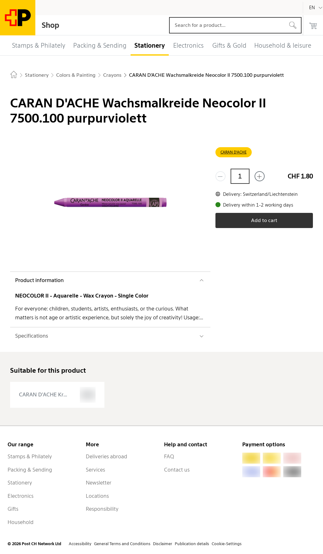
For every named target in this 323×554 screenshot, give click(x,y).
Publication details (192, 543)
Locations (97, 496)
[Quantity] (240, 176)
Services (95, 470)
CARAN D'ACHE (233, 152)
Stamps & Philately (30, 456)
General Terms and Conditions (122, 543)
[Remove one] (220, 176)
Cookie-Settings (227, 543)
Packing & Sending (30, 470)
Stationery (20, 482)
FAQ (169, 456)
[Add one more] (260, 176)
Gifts (13, 509)
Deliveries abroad (106, 456)
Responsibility (102, 509)
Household (20, 522)
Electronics (20, 496)
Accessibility (80, 543)
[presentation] (57, 395)
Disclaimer (162, 543)
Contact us (177, 470)
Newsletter (98, 482)
